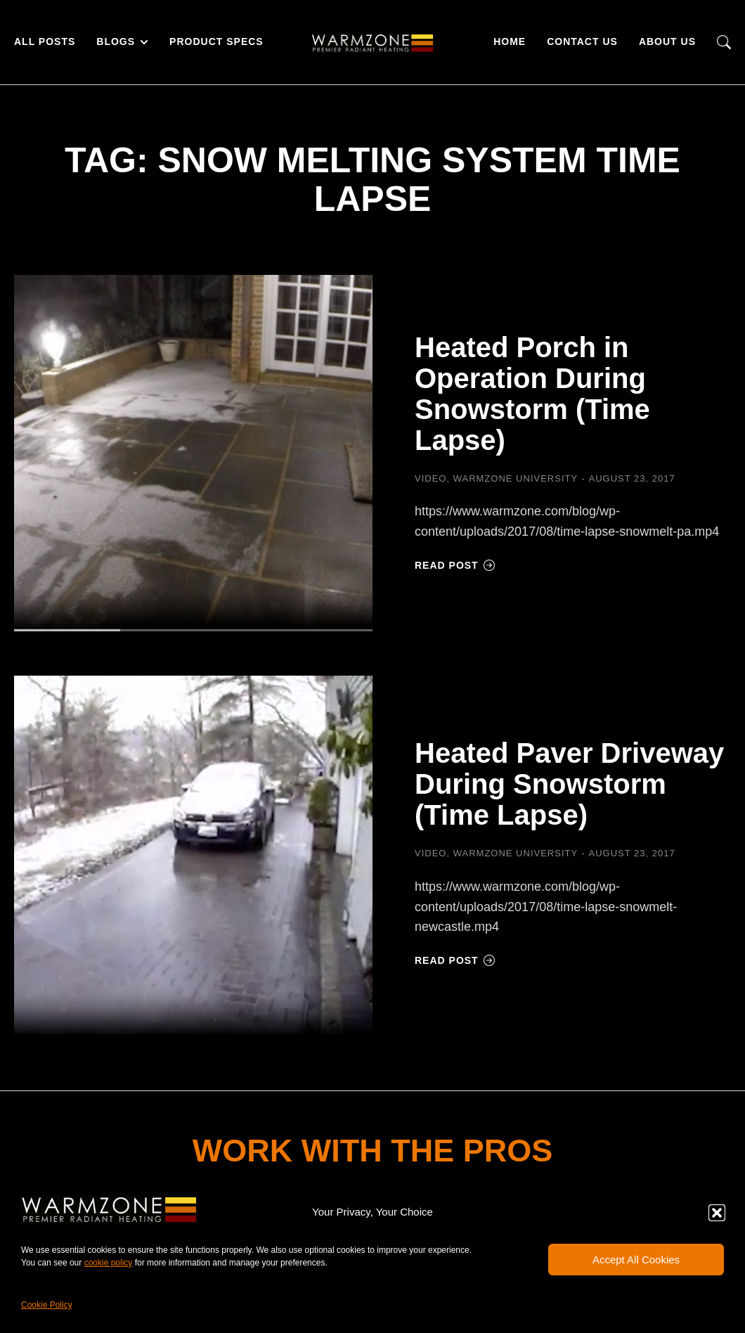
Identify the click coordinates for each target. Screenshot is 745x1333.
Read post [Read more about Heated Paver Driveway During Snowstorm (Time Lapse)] (455, 960)
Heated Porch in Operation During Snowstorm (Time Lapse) (532, 394)
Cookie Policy (46, 1305)
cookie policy (108, 1263)
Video (430, 478)
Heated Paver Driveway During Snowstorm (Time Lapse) (569, 784)
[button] (717, 1213)
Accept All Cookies (636, 1260)
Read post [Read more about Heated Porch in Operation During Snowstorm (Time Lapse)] (455, 565)
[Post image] (193, 454)
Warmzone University (515, 478)
